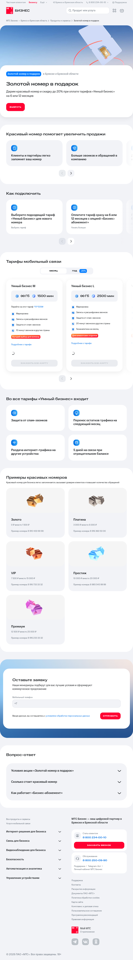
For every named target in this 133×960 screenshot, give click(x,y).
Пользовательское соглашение (87, 910)
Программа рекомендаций (85, 915)
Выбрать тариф (18, 227)
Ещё (44, 2)
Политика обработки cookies (86, 897)
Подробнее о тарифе (21, 344)
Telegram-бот (94, 866)
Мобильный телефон (22, 697)
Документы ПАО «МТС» (83, 893)
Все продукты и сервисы (18, 819)
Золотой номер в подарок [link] (86, 20)
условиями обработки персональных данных (68, 715)
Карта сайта (77, 902)
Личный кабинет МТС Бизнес (88, 869)
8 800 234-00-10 (97, 2)
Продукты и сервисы (60, 20)
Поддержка (80, 866)
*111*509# (38, 306)
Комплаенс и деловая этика (85, 906)
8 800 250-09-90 (95, 860)
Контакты (76, 884)
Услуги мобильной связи (18, 823)
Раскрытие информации (83, 889)
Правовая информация (83, 919)
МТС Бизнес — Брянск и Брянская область (26, 20)
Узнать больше (78, 227)
